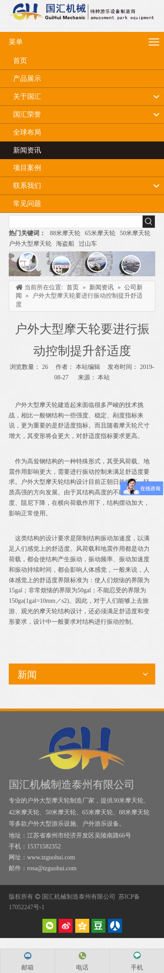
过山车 (88, 243)
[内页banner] (82, 263)
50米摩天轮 (135, 233)
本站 (104, 377)
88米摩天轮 (65, 233)
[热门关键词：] (149, 221)
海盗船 (65, 243)
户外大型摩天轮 (30, 243)
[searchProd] (76, 221)
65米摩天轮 (100, 233)
